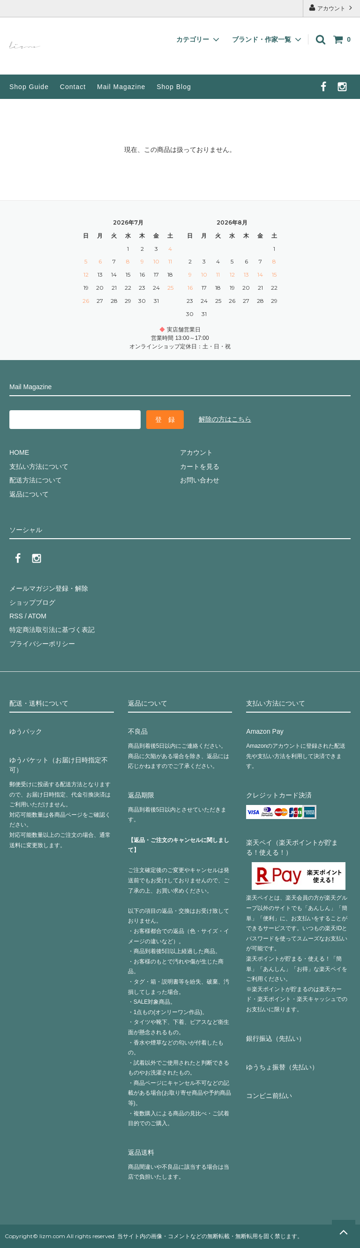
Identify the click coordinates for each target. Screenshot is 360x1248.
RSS (16, 616)
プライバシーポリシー (42, 643)
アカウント (331, 8)
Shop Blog (174, 86)
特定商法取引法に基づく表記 (52, 629)
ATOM (37, 616)
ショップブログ (32, 602)
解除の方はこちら (225, 419)
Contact (73, 86)
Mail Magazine (121, 86)
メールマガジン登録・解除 (48, 588)
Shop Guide (29, 86)
